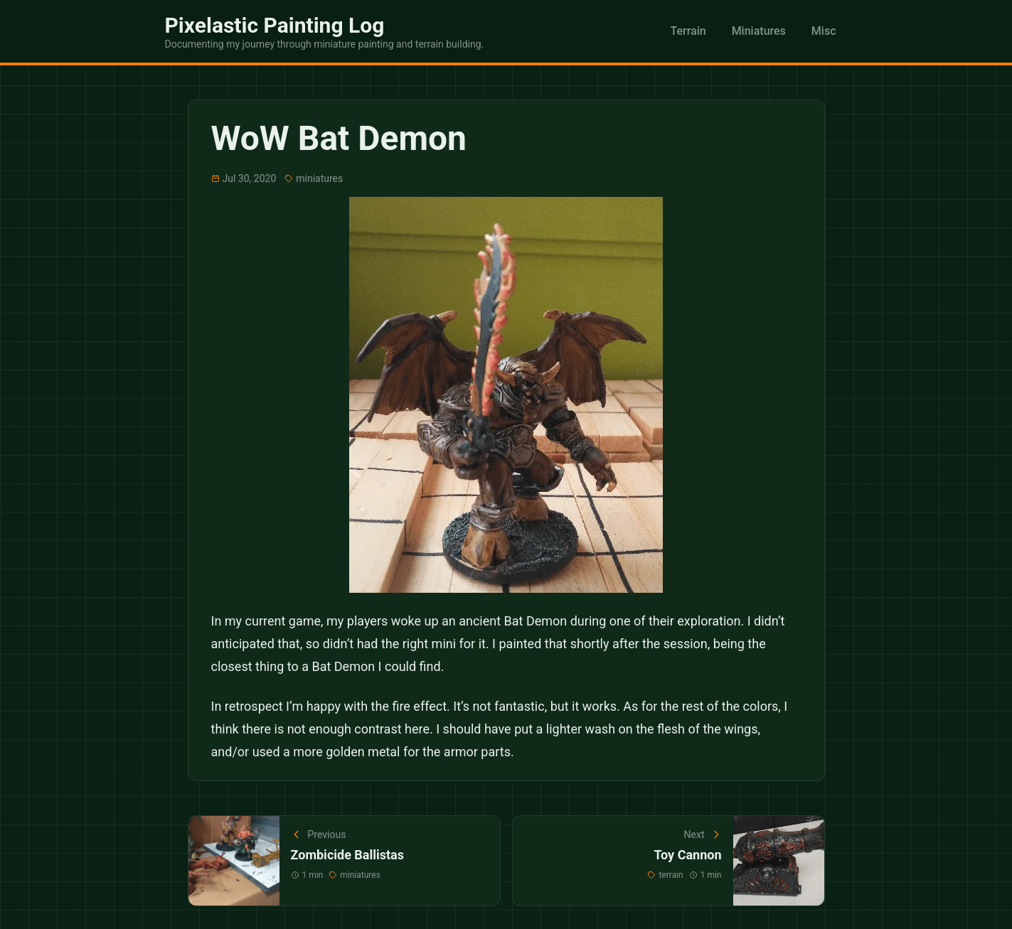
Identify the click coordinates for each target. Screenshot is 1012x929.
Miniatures (759, 31)
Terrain (687, 31)
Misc (823, 31)
